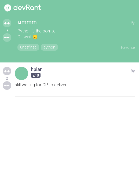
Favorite (128, 47)
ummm (26, 22)
